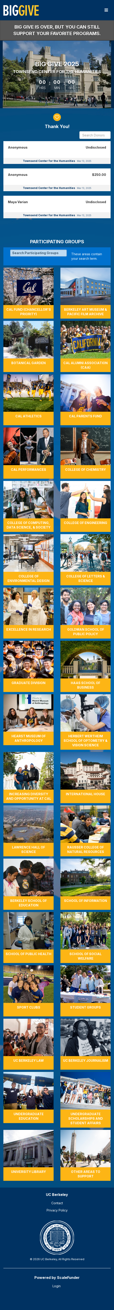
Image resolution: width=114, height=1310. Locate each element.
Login (56, 1286)
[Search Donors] (95, 135)
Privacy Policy (57, 1210)
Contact (57, 1203)
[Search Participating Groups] (38, 253)
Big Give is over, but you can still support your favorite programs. (57, 30)
